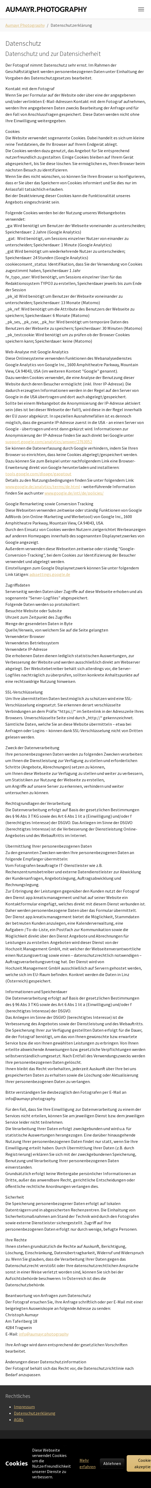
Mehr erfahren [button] (88, 1463)
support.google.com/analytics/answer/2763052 (48, 441)
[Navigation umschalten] (141, 9)
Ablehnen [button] (112, 1463)
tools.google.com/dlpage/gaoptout (38, 473)
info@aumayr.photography (44, 1334)
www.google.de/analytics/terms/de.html (42, 486)
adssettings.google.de (49, 574)
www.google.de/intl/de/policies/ (74, 493)
